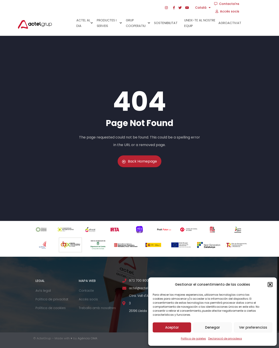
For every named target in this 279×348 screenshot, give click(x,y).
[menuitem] (203, 7)
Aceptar (172, 327)
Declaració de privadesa (225, 338)
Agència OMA (87, 338)
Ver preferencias (253, 327)
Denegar (212, 327)
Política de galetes (193, 338)
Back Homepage (139, 161)
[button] (270, 284)
